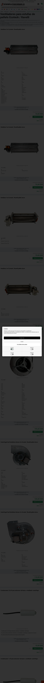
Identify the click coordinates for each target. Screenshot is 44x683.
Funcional (12, 353)
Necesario (12, 348)
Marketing (31, 348)
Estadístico (32, 353)
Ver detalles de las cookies (22, 344)
